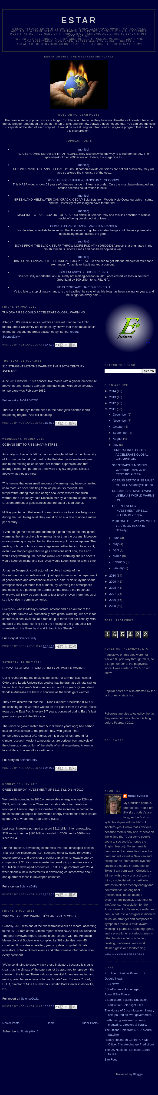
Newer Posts (11, 1023)
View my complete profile (125, 954)
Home (51, 1023)
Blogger (138, 1074)
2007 (113, 593)
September (120, 432)
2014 (113, 391)
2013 (113, 397)
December (120, 414)
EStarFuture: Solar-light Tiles (124, 1005)
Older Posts (90, 1023)
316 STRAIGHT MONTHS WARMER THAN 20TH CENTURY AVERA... (129, 470)
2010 (113, 575)
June (116, 538)
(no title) (83, 149)
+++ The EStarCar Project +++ (125, 973)
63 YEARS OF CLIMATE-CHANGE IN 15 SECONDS (83, 180)
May (116, 544)
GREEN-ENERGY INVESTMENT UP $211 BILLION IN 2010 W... (130, 510)
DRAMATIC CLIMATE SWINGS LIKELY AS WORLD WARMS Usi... (133, 495)
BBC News (112, 984)
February (119, 562)
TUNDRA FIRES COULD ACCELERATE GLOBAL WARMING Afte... (130, 454)
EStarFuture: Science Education (126, 999)
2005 (113, 606)
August (118, 438)
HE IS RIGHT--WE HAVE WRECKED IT (83, 287)
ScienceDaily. (28, 638)
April (116, 550)
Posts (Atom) (29, 1031)
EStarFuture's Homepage (121, 989)
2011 (113, 409)
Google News (114, 978)
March (117, 556)
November (120, 420)
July (116, 445)
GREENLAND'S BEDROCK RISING (83, 272)
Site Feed (111, 1059)
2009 (113, 581)
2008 (113, 587)
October (119, 426)
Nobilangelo (138, 796)
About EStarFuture (117, 994)
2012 (113, 403)
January (119, 568)
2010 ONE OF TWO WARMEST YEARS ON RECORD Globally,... (133, 525)
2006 (113, 599)
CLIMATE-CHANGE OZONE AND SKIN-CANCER (83, 226)
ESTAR (79, 20)
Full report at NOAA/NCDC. (20, 400)
